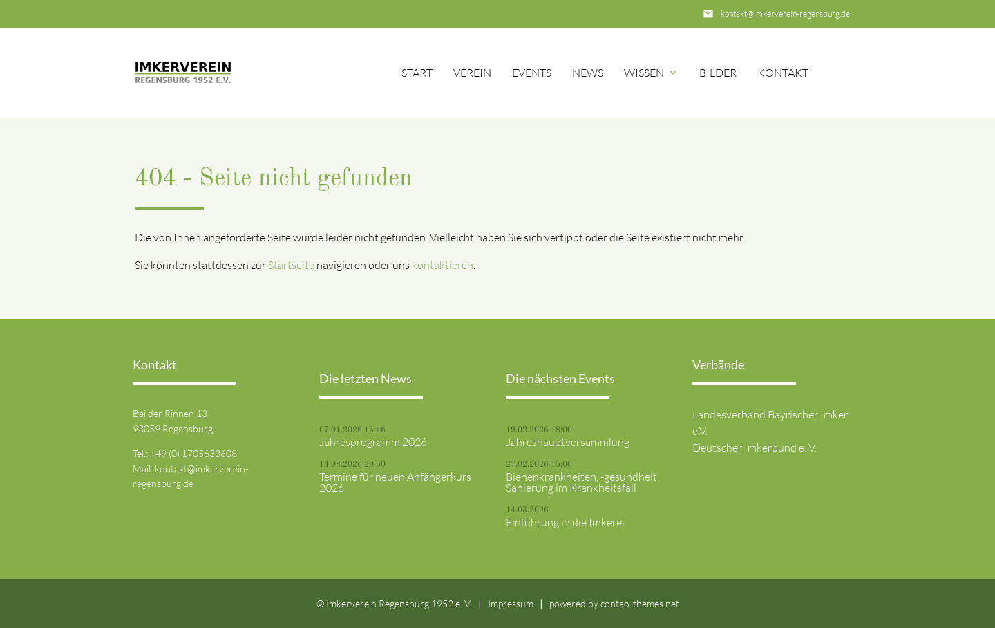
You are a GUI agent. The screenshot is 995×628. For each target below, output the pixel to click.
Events (531, 73)
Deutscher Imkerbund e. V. (754, 447)
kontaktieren (442, 265)
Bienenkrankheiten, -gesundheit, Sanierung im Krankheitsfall (582, 482)
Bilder (718, 73)
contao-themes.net (639, 603)
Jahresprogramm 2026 (373, 441)
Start (417, 73)
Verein (472, 73)
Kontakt (782, 73)
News (587, 73)
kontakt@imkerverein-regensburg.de (785, 13)
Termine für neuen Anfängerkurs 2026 (395, 482)
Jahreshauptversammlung (567, 441)
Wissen (644, 73)
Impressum (510, 603)
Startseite (291, 265)
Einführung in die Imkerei (565, 522)
